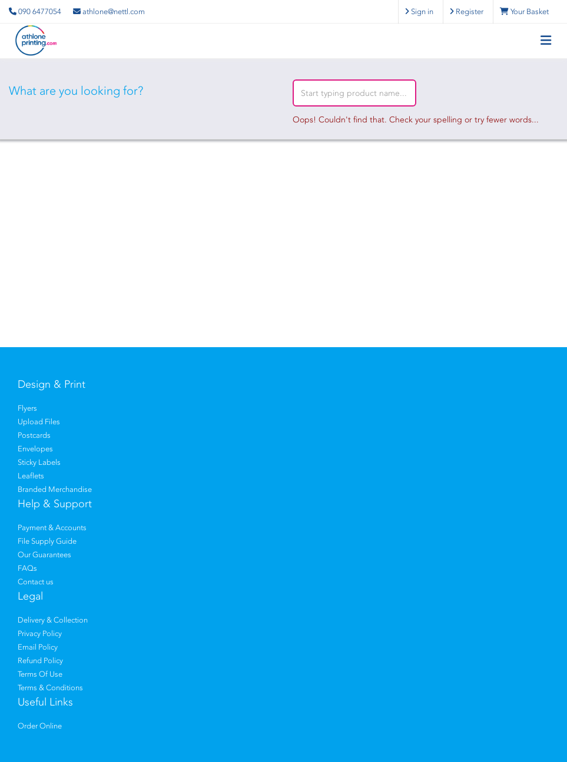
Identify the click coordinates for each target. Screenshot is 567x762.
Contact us (36, 581)
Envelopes (35, 448)
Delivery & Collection (53, 619)
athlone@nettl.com (109, 11)
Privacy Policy (40, 633)
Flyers (27, 408)
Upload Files (39, 421)
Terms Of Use (40, 674)
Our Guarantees (44, 554)
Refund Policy (40, 660)
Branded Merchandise (55, 489)
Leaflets (31, 475)
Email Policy (38, 647)
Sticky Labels (39, 462)
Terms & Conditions (50, 687)
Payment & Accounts (52, 527)
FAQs (27, 568)
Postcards (34, 435)
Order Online (40, 725)
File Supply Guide (47, 541)
